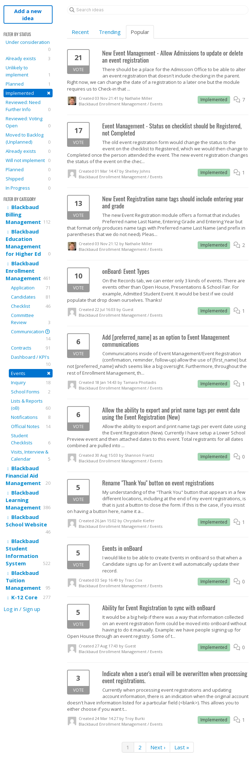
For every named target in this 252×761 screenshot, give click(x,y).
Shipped (28, 178)
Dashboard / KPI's (30, 361)
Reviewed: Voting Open (28, 122)
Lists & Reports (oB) (30, 404)
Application (30, 287)
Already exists (28, 58)
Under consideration (28, 46)
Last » (181, 747)
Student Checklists (30, 439)
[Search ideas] (157, 10)
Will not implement (28, 160)
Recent (80, 31)
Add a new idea (28, 14)
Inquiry (30, 382)
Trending (110, 31)
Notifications (30, 417)
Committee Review (30, 319)
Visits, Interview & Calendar (30, 455)
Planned (28, 83)
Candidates (30, 296)
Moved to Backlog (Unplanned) (28, 138)
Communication (30, 335)
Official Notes (30, 426)
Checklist (30, 306)
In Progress (28, 187)
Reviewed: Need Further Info (28, 106)
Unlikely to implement (28, 71)
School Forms (30, 391)
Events (30, 373)
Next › (158, 747)
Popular (140, 31)
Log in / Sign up (22, 608)
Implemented (28, 93)
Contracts (30, 347)
